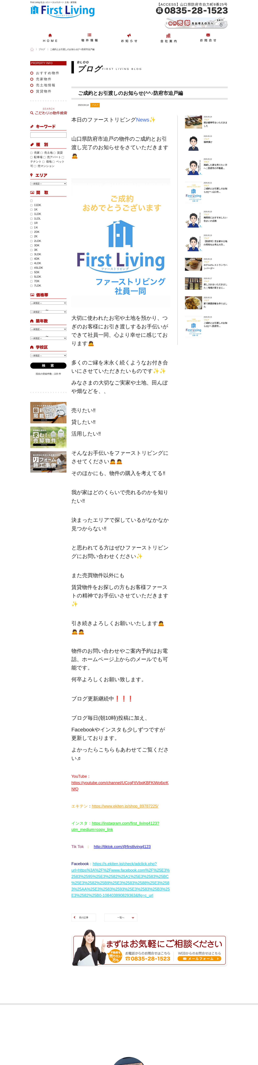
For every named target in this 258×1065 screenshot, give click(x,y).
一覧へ (120, 917)
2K (34, 236)
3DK (34, 245)
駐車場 (36, 157)
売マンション (44, 166)
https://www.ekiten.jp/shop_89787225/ (125, 806)
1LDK (35, 214)
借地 (47, 161)
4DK (34, 258)
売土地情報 (46, 85)
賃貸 (58, 152)
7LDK (35, 285)
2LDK (35, 241)
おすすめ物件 (48, 73)
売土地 (46, 152)
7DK (34, 281)
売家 (35, 152)
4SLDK (36, 267)
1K (34, 209)
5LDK (35, 276)
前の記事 (83, 917)
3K (34, 249)
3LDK (35, 254)
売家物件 (44, 79)
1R (34, 223)
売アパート (52, 157)
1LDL (35, 218)
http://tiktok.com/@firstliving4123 (122, 846)
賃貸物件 (44, 91)
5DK (34, 272)
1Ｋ (34, 227)
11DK (35, 205)
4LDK (35, 263)
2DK (34, 231)
